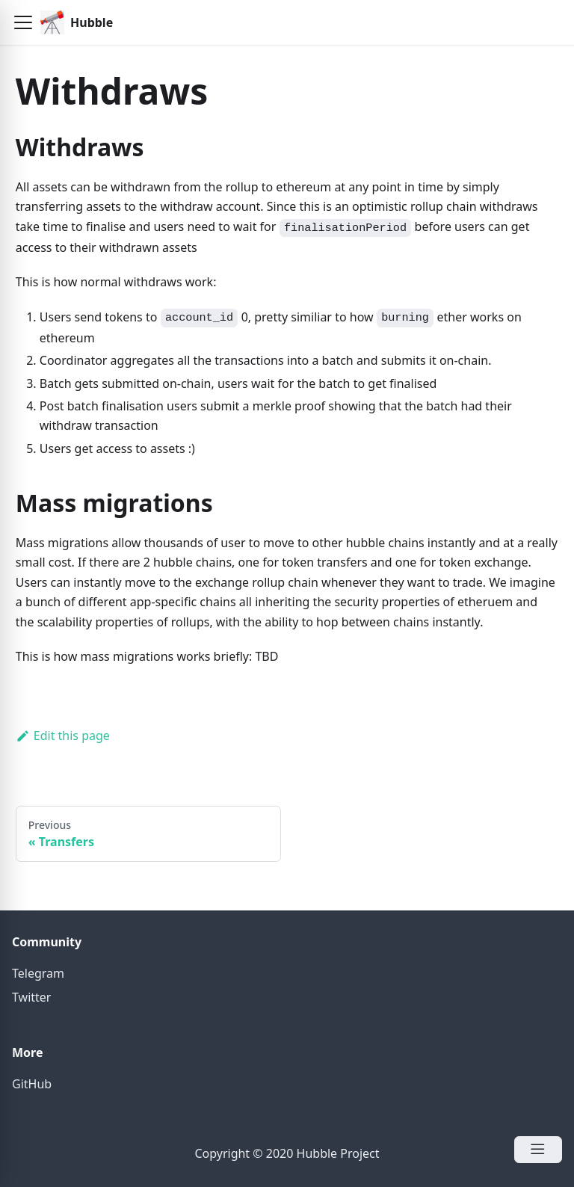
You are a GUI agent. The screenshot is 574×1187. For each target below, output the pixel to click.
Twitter (31, 997)
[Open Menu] (538, 1149)
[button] (23, 22)
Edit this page (63, 735)
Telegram (38, 973)
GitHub (32, 1084)
